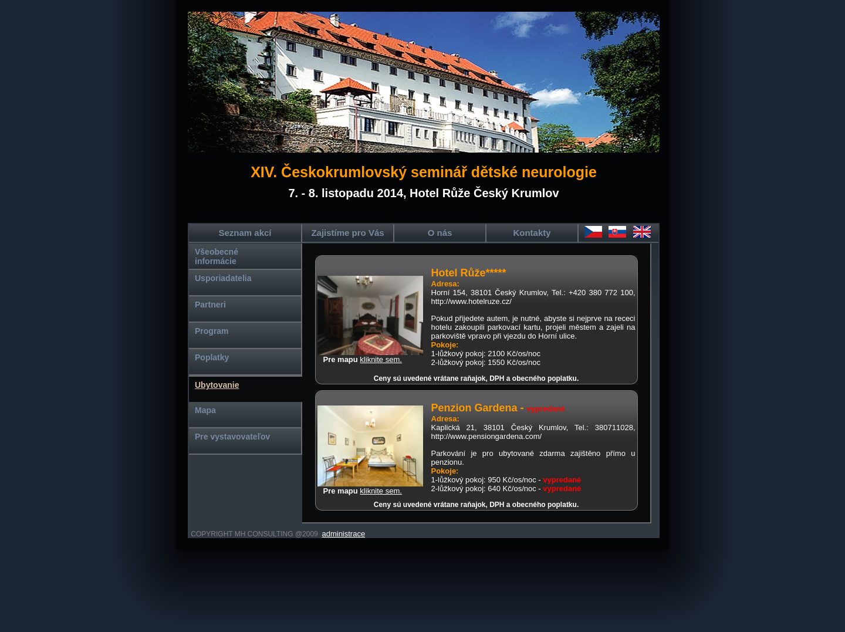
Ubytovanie (217, 385)
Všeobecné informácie (216, 256)
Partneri (210, 304)
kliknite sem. (381, 359)
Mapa (205, 410)
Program (212, 331)
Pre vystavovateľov (232, 436)
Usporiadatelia (223, 278)
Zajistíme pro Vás (347, 233)
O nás (440, 233)
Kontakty (531, 233)
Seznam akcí (244, 233)
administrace (343, 533)
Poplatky (212, 357)
